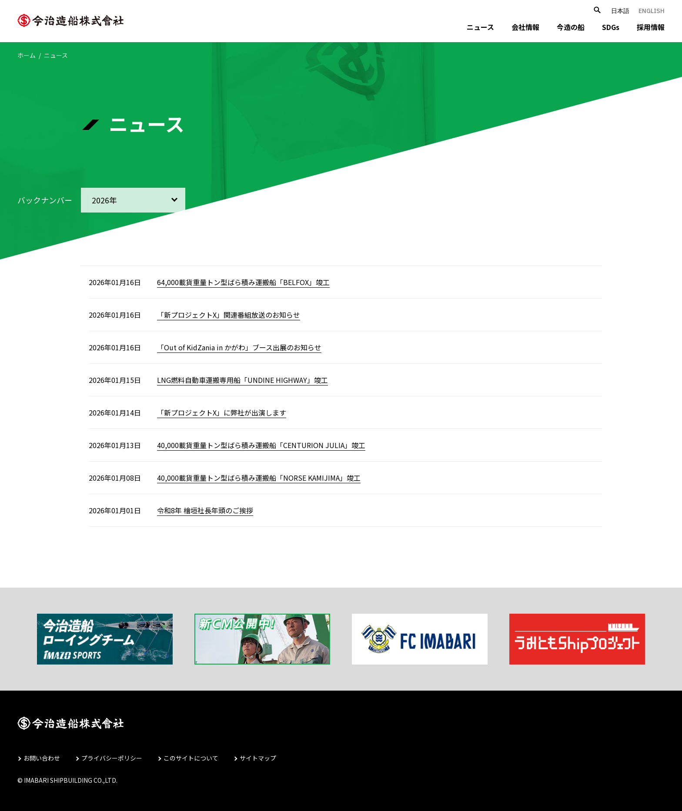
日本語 (620, 11)
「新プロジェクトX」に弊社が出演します (221, 412)
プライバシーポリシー (111, 758)
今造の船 (571, 27)
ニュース (480, 27)
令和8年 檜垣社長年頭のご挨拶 (205, 510)
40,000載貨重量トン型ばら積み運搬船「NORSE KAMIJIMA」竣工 (259, 477)
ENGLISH (652, 11)
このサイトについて (191, 758)
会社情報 (525, 27)
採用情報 (651, 27)
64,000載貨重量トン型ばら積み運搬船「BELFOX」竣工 (243, 282)
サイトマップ (258, 758)
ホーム (26, 55)
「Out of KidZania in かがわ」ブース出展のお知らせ (239, 347)
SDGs (610, 27)
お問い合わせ (41, 758)
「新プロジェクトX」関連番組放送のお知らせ (228, 314)
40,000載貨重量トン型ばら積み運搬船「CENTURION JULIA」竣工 (261, 445)
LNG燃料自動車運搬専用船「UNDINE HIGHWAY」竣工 (242, 380)
